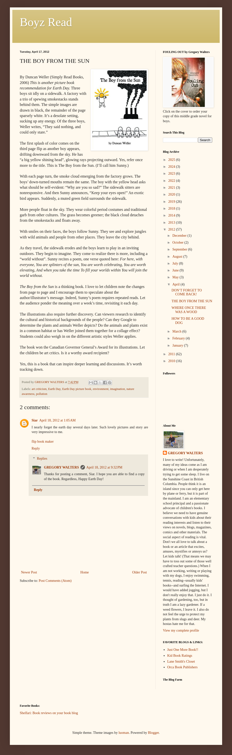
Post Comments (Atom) (55, 581)
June (175, 270)
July (175, 263)
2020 (172, 194)
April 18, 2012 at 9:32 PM (104, 467)
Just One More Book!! (182, 650)
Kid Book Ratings (179, 655)
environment (101, 389)
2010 (172, 361)
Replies (42, 458)
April (176, 284)
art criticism (39, 389)
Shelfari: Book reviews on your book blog (49, 713)
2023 (172, 173)
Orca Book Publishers (182, 667)
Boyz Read (46, 22)
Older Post (139, 572)
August (177, 256)
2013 (172, 222)
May (175, 277)
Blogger (153, 733)
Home (84, 572)
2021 (172, 187)
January (178, 345)
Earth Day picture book (76, 389)
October (178, 242)
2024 (172, 166)
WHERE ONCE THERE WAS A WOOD (189, 310)
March (177, 331)
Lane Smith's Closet (181, 661)
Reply (36, 448)
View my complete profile (181, 630)
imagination (117, 389)
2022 (172, 181)
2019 (172, 201)
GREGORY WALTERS (61, 467)
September (180, 249)
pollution (41, 394)
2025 (172, 160)
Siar (35, 420)
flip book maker (43, 441)
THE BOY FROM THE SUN (192, 301)
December (179, 235)
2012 (172, 229)
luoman (123, 733)
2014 (172, 215)
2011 (172, 354)
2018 (172, 208)
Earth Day (54, 389)
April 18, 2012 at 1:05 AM (57, 420)
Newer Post (29, 572)
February (179, 338)
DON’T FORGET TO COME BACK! (187, 292)
